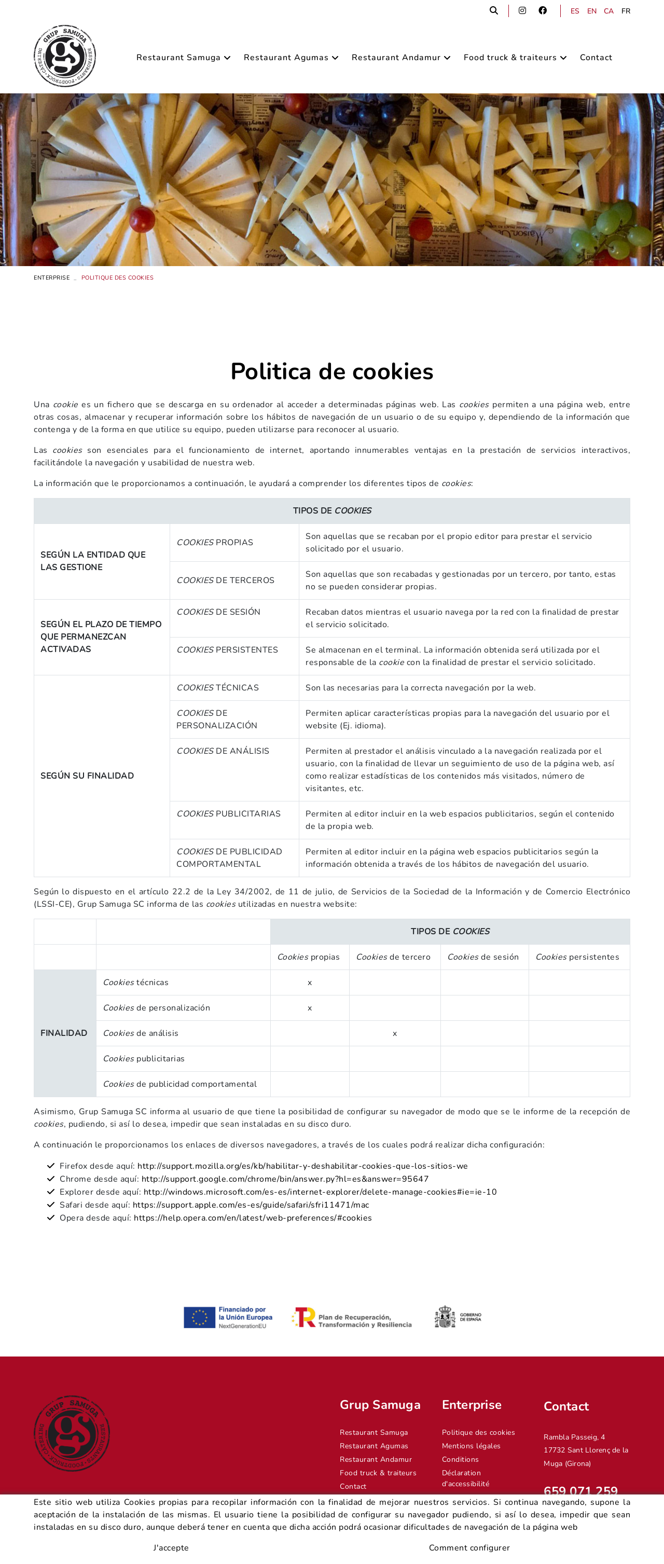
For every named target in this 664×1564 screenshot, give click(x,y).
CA (609, 11)
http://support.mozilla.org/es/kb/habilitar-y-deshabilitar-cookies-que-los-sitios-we (302, 1166)
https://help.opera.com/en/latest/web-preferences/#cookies (253, 1218)
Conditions (460, 1459)
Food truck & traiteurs (378, 1473)
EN (592, 11)
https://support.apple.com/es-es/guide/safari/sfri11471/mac (249, 1205)
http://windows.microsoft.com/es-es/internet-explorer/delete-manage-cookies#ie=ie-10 (320, 1192)
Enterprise (52, 278)
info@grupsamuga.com (582, 1520)
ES (575, 11)
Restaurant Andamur (376, 1459)
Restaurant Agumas (374, 1446)
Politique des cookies (479, 1432)
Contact (353, 1486)
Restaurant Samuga (374, 1432)
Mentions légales (471, 1446)
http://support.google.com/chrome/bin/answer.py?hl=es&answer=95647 (286, 1179)
